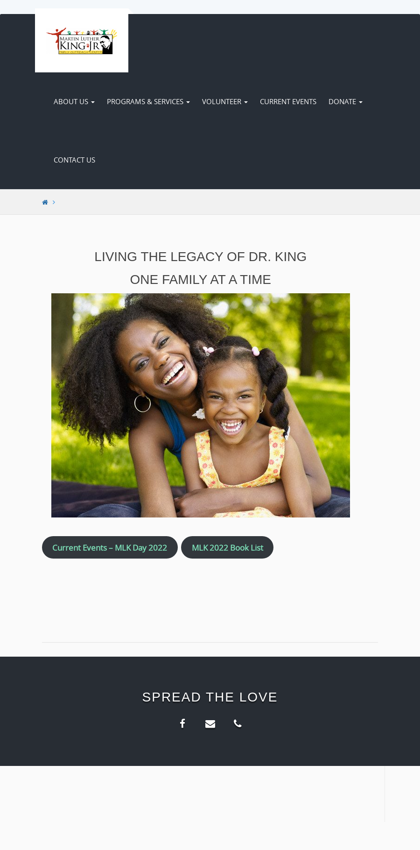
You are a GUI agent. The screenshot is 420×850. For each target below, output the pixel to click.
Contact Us (74, 159)
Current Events (288, 101)
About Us (74, 101)
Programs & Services (148, 101)
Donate (346, 101)
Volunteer (225, 101)
